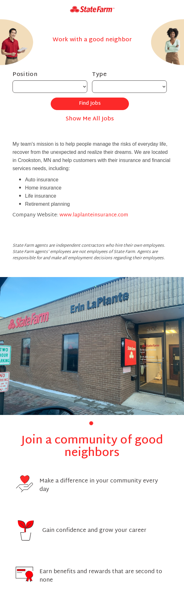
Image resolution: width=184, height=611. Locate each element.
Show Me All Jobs (90, 119)
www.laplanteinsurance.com (93, 215)
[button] (91, 423)
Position (25, 74)
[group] (92, 346)
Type (99, 74)
